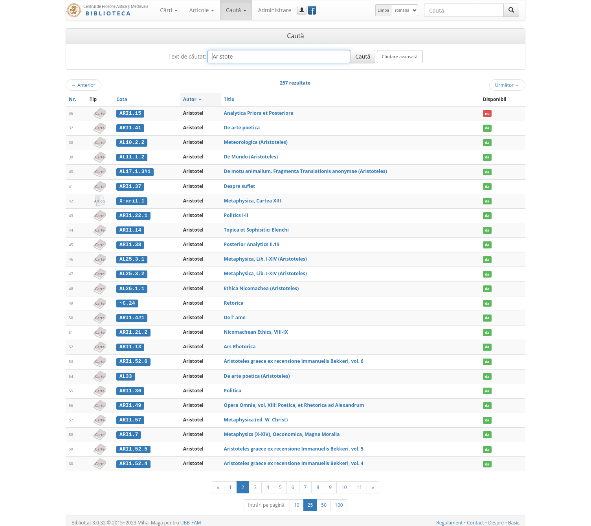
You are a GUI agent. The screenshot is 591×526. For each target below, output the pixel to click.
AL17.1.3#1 (135, 171)
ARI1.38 (130, 243)
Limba (383, 10)
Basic (513, 518)
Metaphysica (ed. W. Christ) (256, 416)
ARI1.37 (130, 185)
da (487, 128)
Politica (233, 387)
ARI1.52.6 (133, 358)
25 (310, 501)
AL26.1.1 (131, 286)
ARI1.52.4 (133, 459)
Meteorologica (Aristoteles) (256, 141)
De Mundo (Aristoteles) (251, 156)
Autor (192, 99)
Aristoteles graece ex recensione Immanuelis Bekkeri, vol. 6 (293, 358)
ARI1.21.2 (133, 329)
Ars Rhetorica (240, 344)
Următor (507, 85)
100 (339, 501)
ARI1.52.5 (133, 445)
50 (324, 501)
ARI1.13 (130, 344)
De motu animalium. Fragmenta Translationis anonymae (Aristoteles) (305, 170)
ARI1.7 (128, 431)
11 (359, 483)
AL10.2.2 (131, 141)
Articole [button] (201, 10)
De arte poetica (242, 127)
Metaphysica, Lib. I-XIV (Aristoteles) (265, 257)
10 (344, 483)
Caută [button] (236, 10)
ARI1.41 (130, 127)
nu (487, 113)
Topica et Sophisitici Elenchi (256, 228)
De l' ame (235, 315)
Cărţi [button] (168, 10)
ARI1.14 (130, 228)
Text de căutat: (187, 56)
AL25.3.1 (131, 257)
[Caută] (511, 10)
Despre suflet (239, 185)
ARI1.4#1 (131, 315)
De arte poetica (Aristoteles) (257, 373)
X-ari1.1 (131, 199)
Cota (121, 99)
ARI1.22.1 (133, 214)
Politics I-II (236, 214)
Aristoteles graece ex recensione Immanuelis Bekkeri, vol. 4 (293, 459)
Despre (496, 518)
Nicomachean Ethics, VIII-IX (256, 329)
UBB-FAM (190, 518)
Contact (475, 518)
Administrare (275, 10)
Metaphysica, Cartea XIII (252, 199)
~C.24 (127, 301)
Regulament (449, 518)
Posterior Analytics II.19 (251, 243)
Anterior (83, 85)
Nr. (72, 99)
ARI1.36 (130, 388)
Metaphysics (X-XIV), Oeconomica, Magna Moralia (282, 431)
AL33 (125, 373)
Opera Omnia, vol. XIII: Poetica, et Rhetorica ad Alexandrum (294, 402)
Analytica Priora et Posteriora (259, 113)
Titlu (229, 99)
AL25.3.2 (131, 272)
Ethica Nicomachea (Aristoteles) (261, 286)
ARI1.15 (130, 113)
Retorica (234, 301)
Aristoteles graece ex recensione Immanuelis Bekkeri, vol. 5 (293, 445)
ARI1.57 (130, 416)
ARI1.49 (130, 402)
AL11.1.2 (131, 156)
